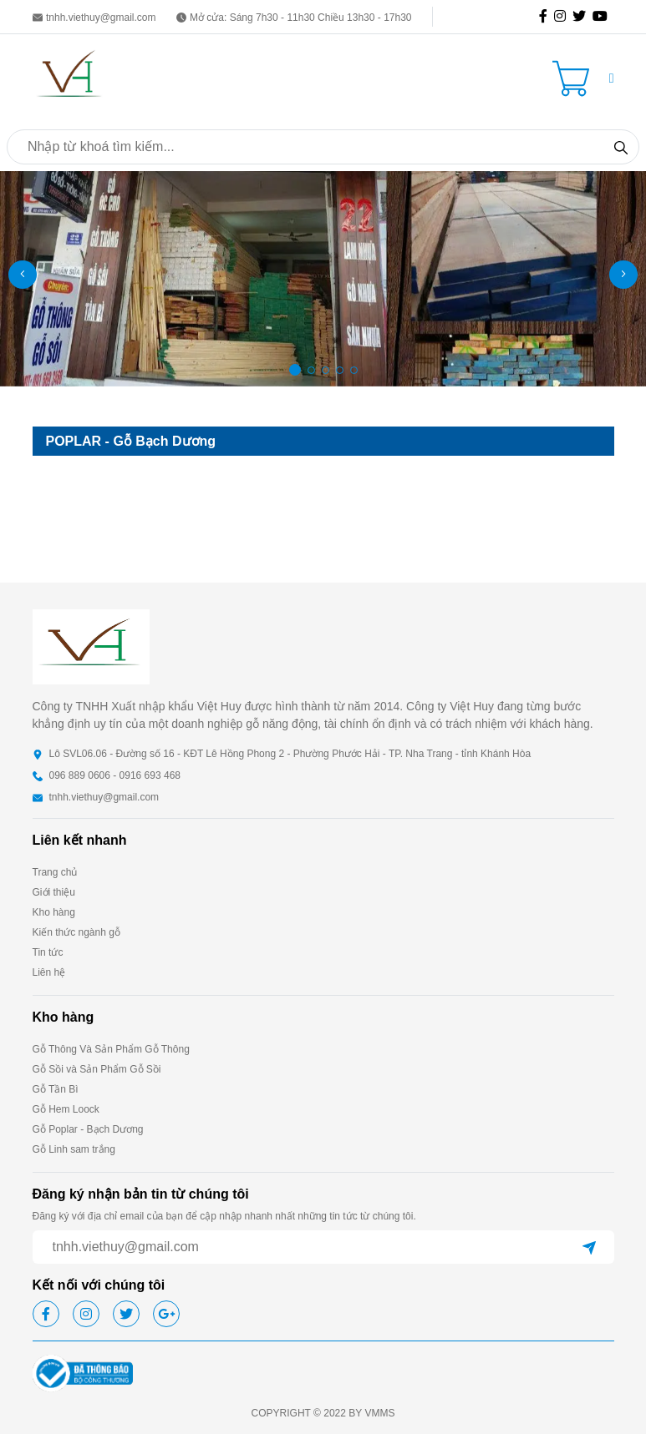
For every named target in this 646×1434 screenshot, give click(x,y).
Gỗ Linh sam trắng (74, 1149)
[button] (611, 78)
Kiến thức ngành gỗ (76, 932)
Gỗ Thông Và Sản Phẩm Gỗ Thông (111, 1049)
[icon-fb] (546, 17)
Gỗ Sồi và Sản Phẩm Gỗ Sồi (97, 1069)
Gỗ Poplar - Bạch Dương (88, 1129)
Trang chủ (55, 872)
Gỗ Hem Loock (66, 1109)
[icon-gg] (603, 17)
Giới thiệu (54, 892)
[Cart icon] (574, 78)
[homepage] (70, 77)
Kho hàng (54, 912)
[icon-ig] (563, 17)
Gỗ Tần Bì (56, 1089)
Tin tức (48, 952)
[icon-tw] (582, 17)
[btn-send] (589, 1247)
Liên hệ (49, 972)
